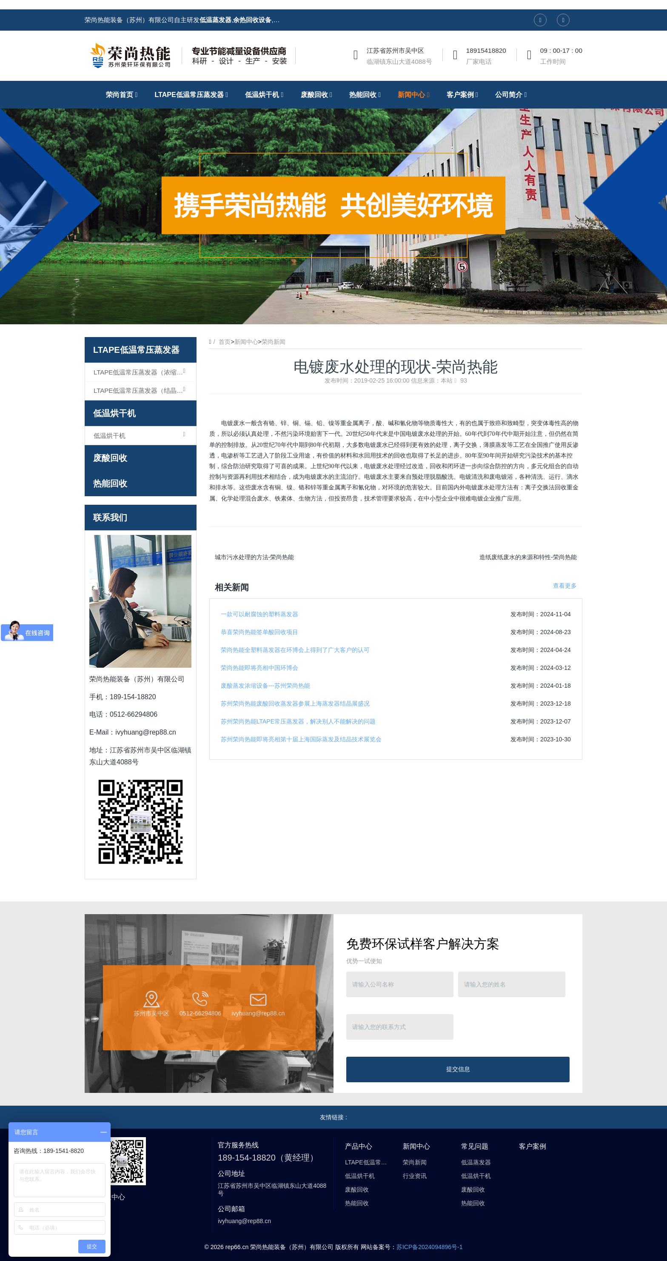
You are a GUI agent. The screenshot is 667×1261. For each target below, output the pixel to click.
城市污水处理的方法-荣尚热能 (254, 557)
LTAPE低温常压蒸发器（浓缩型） (141, 372)
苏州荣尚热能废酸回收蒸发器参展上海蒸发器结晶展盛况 (295, 703)
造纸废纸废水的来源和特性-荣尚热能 (528, 557)
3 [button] (343, 311)
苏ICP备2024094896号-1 (429, 1247)
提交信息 (458, 1069)
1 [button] (323, 311)
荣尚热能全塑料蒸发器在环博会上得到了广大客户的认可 (295, 649)
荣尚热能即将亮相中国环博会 (259, 667)
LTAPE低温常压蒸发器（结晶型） (141, 390)
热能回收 (110, 483)
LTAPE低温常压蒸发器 (136, 350)
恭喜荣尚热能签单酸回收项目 (259, 632)
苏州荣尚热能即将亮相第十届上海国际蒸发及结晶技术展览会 (301, 739)
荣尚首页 (124, 94)
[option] (333, 202)
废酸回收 (110, 458)
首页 (225, 341)
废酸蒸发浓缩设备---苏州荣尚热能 (265, 685)
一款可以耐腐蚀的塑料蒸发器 (259, 614)
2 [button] (333, 311)
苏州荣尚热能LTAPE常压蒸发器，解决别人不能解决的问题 (298, 721)
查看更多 (565, 585)
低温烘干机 (114, 413)
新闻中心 (246, 341)
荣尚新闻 (273, 341)
